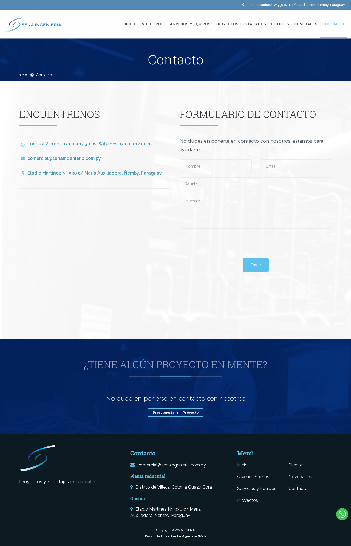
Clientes (280, 24)
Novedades (306, 24)
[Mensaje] (256, 212)
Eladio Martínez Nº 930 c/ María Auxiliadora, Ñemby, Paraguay (293, 5)
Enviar (256, 265)
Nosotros (153, 24)
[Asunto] (256, 184)
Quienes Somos (253, 476)
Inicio (131, 24)
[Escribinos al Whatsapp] (342, 514)
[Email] (296, 166)
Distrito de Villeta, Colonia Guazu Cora (171, 487)
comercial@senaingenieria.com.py (64, 158)
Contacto (333, 24)
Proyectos (247, 500)
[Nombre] (216, 166)
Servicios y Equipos (190, 24)
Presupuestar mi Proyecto (176, 412)
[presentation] (221, 243)
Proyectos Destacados (241, 24)
